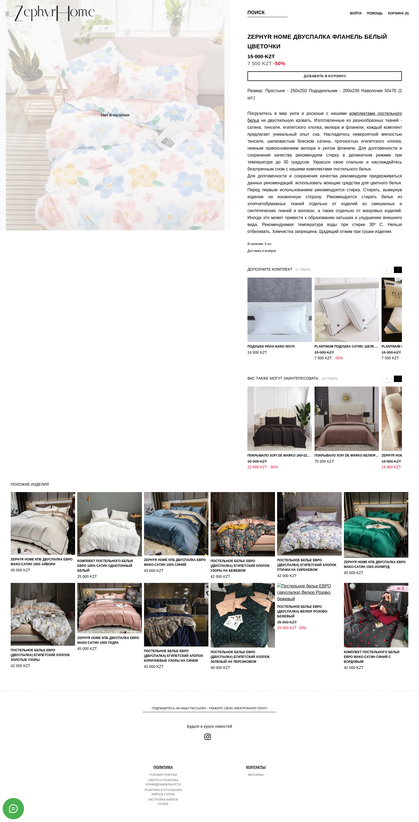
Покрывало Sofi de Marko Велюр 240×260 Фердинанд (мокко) (347, 455)
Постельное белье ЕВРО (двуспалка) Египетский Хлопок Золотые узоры (40, 655)
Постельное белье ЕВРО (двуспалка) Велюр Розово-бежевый (302, 657)
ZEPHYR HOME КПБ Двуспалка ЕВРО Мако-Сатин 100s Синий (175, 562)
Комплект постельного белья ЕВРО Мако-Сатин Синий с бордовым (371, 657)
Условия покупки (163, 780)
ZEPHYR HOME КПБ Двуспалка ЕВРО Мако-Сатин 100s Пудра (108, 640)
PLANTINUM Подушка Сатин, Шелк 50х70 (347, 346)
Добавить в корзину (325, 76)
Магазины (255, 780)
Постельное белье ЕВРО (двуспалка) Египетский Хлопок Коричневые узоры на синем (173, 656)
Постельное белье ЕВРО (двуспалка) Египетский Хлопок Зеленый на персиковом (240, 657)
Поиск (256, 12)
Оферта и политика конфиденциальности (163, 788)
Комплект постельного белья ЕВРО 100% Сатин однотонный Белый (105, 565)
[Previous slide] (387, 270)
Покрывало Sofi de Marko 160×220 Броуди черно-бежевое (279, 455)
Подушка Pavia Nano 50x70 (271, 346)
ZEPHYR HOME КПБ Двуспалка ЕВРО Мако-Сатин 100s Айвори (41, 562)
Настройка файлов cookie (163, 807)
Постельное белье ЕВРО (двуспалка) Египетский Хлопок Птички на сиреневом (306, 565)
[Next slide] (398, 270)
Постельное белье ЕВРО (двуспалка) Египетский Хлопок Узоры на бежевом (240, 565)
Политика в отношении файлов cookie (163, 797)
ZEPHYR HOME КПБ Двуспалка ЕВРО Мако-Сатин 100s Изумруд (375, 564)
